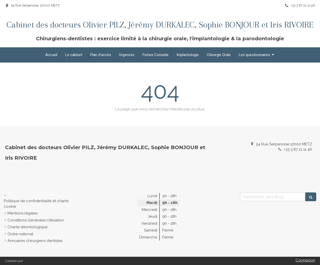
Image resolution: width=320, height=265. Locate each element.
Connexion (305, 260)
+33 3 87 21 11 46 (298, 149)
